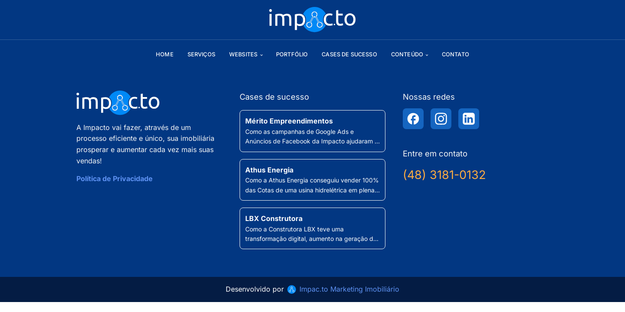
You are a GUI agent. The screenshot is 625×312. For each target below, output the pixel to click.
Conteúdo (407, 54)
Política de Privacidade (114, 178)
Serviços (201, 54)
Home (165, 54)
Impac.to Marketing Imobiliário (349, 289)
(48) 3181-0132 (444, 175)
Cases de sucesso (349, 54)
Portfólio (292, 54)
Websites (243, 54)
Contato (455, 54)
